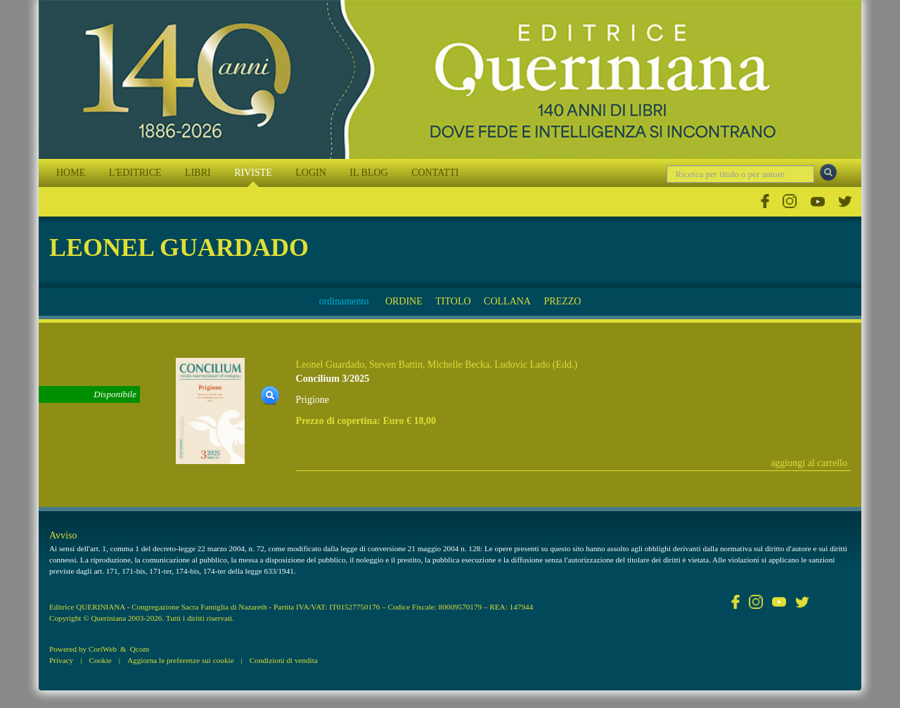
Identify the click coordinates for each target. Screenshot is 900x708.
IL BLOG (368, 172)
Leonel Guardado (330, 364)
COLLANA (507, 301)
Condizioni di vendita (284, 660)
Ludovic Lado (522, 364)
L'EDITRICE (135, 172)
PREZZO (562, 301)
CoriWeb (103, 649)
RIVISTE (253, 172)
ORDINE (404, 301)
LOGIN (310, 172)
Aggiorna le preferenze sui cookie (180, 660)
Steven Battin (396, 364)
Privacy (61, 660)
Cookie (100, 660)
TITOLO (452, 301)
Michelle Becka (458, 364)
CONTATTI (434, 172)
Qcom (139, 649)
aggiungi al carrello (809, 463)
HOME (70, 172)
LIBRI (198, 172)
